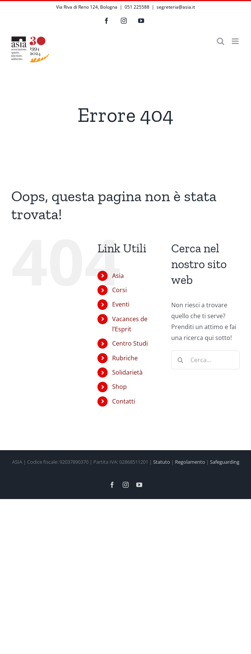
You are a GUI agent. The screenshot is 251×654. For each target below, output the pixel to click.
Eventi (120, 304)
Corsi (119, 290)
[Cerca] (180, 360)
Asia (118, 276)
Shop (119, 386)
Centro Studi (130, 343)
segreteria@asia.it (176, 7)
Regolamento (190, 461)
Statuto (161, 461)
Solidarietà (127, 372)
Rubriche (125, 358)
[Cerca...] (205, 360)
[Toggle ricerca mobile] (220, 41)
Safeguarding (224, 461)
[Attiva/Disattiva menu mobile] (236, 41)
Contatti (123, 401)
